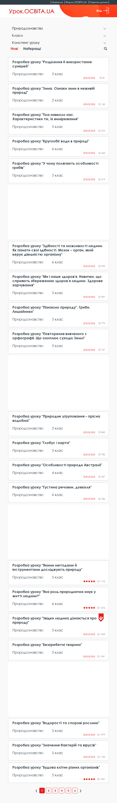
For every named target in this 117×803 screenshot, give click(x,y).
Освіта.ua (57, 2)
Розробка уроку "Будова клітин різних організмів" (56, 767)
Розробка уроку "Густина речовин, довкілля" (51, 487)
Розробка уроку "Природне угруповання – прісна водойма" (56, 418)
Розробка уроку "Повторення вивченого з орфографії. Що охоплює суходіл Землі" (49, 336)
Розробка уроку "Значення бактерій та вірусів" (54, 745)
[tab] (58, 28)
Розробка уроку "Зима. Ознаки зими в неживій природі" (53, 90)
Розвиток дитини (98, 2)
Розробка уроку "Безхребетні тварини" (47, 645)
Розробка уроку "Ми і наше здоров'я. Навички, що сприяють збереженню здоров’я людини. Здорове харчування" (57, 281)
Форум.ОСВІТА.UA (76, 2)
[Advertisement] (58, 212)
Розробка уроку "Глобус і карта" (41, 443)
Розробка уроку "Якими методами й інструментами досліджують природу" (47, 567)
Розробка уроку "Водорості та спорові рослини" (55, 723)
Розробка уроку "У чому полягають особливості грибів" (55, 165)
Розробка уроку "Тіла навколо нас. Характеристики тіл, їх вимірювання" (45, 117)
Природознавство (27, 74)
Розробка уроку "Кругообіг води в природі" (50, 141)
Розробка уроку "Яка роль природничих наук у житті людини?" (54, 594)
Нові (14, 48)
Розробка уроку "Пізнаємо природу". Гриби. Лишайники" (51, 309)
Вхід (102, 10)
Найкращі (32, 48)
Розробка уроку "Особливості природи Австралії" (57, 465)
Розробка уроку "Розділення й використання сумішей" (52, 64)
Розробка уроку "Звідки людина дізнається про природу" (54, 620)
